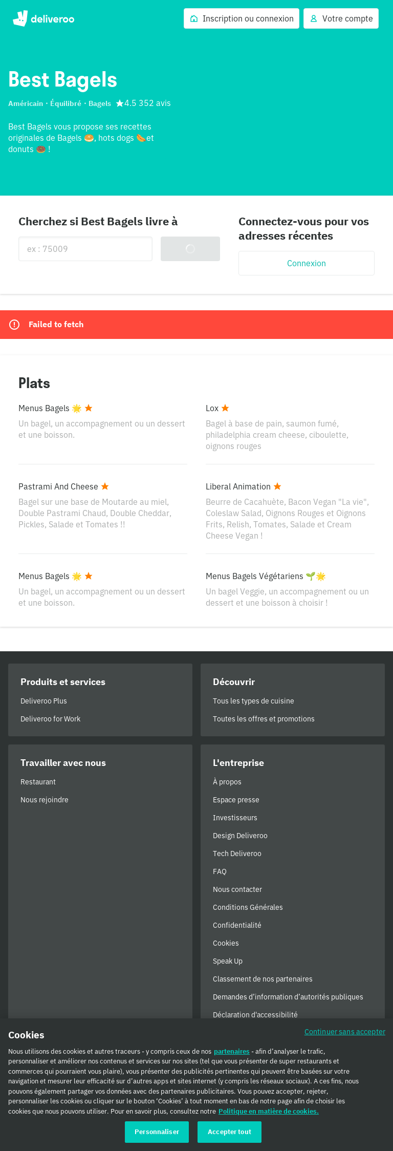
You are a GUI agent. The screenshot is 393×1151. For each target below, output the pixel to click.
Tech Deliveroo (237, 853)
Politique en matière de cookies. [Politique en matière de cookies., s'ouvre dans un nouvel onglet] (269, 1114)
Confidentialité (237, 925)
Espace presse (236, 799)
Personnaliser (157, 1135)
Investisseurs (235, 817)
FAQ (220, 871)
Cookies (226, 943)
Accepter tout (229, 1135)
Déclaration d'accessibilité (255, 1014)
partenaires (232, 1054)
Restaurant (38, 781)
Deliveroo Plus (43, 701)
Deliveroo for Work (50, 718)
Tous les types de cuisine (253, 701)
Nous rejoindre (44, 799)
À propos (227, 781)
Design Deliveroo (240, 835)
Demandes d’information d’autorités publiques (288, 996)
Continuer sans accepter (344, 1034)
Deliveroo (43, 18)
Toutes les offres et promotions (264, 718)
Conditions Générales (248, 907)
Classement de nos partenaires (263, 979)
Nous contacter (237, 889)
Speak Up (228, 961)
